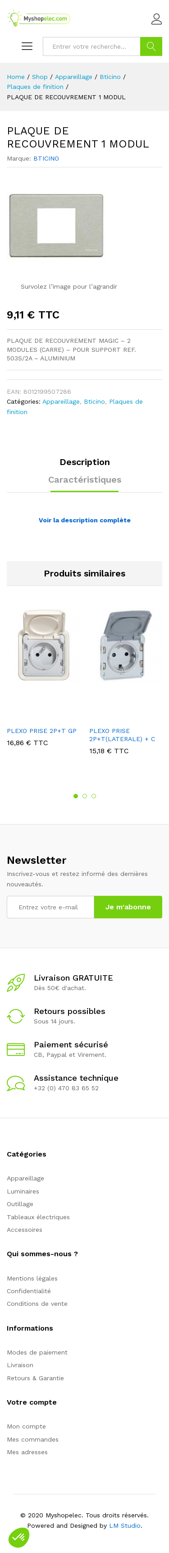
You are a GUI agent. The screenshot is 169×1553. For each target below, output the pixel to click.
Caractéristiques (84, 479)
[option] (43, 684)
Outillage (20, 1203)
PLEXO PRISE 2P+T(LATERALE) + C (122, 734)
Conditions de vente (37, 1303)
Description (84, 461)
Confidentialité (29, 1291)
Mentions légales (32, 1278)
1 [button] (75, 796)
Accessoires (24, 1229)
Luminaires (23, 1191)
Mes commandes (33, 1439)
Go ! (151, 46)
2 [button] (84, 796)
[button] (19, 1537)
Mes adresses (27, 1452)
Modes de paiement (37, 1352)
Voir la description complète (85, 520)
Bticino (94, 401)
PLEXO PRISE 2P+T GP (42, 730)
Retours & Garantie (35, 1378)
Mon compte (26, 1426)
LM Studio (125, 1525)
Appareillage (61, 401)
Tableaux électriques (38, 1217)
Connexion (156, 19)
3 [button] (93, 796)
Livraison (20, 1365)
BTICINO (46, 158)
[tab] (84, 466)
